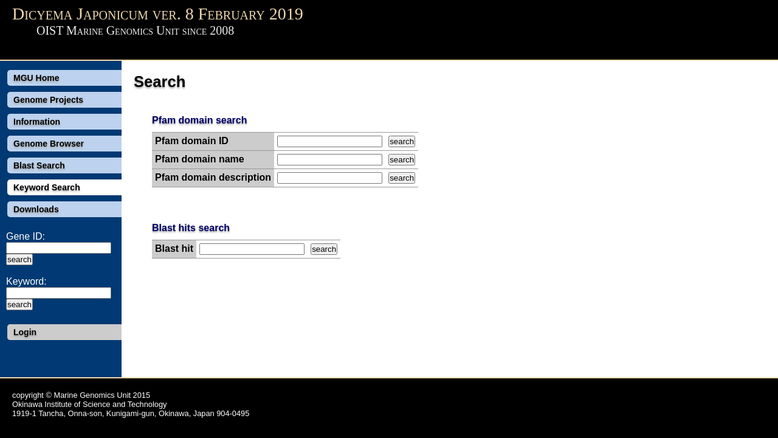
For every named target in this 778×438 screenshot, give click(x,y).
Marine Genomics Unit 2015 (101, 395)
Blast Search (39, 165)
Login (24, 332)
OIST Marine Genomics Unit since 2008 (135, 30)
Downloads (36, 209)
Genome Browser (48, 143)
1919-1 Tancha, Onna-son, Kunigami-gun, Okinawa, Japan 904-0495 (130, 413)
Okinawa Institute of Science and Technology (89, 404)
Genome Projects (48, 100)
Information (36, 122)
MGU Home (36, 78)
